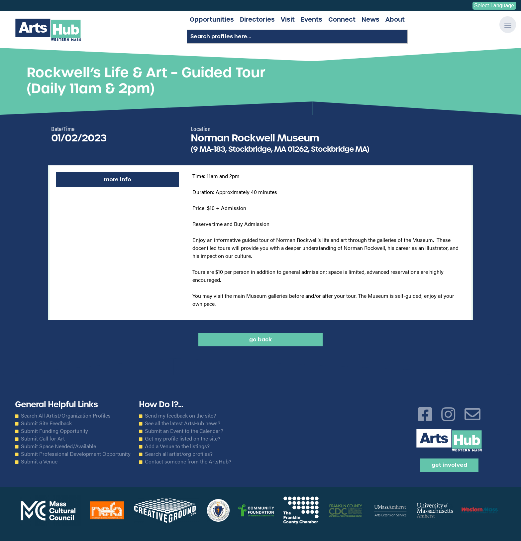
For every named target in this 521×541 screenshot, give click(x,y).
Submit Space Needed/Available (58, 446)
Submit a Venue (39, 461)
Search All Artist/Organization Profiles (66, 415)
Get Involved (449, 465)
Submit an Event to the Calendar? (184, 431)
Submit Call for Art (43, 438)
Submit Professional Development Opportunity (76, 453)
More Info (117, 179)
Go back (260, 339)
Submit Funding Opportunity (54, 431)
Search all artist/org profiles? (179, 453)
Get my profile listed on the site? (182, 438)
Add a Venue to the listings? (177, 446)
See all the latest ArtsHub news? (182, 423)
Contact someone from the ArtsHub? (188, 461)
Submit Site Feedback (46, 423)
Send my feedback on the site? (180, 415)
